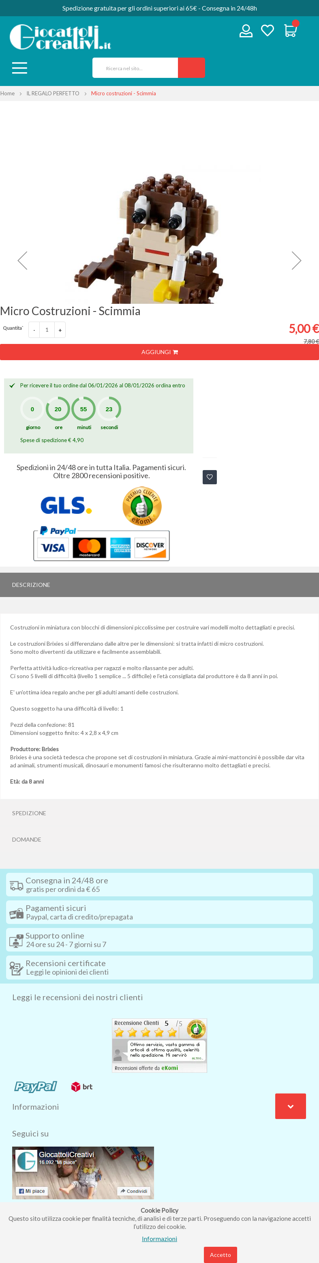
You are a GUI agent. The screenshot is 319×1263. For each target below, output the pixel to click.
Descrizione (31, 584)
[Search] (191, 68)
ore (58, 427)
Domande (26, 839)
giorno (33, 427)
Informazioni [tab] (35, 1106)
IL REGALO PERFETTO (52, 93)
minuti (84, 427)
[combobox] (132, 68)
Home (7, 93)
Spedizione (29, 813)
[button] (22, 260)
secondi (109, 427)
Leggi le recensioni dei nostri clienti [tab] (77, 997)
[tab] (159, 585)
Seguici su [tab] (30, 1133)
